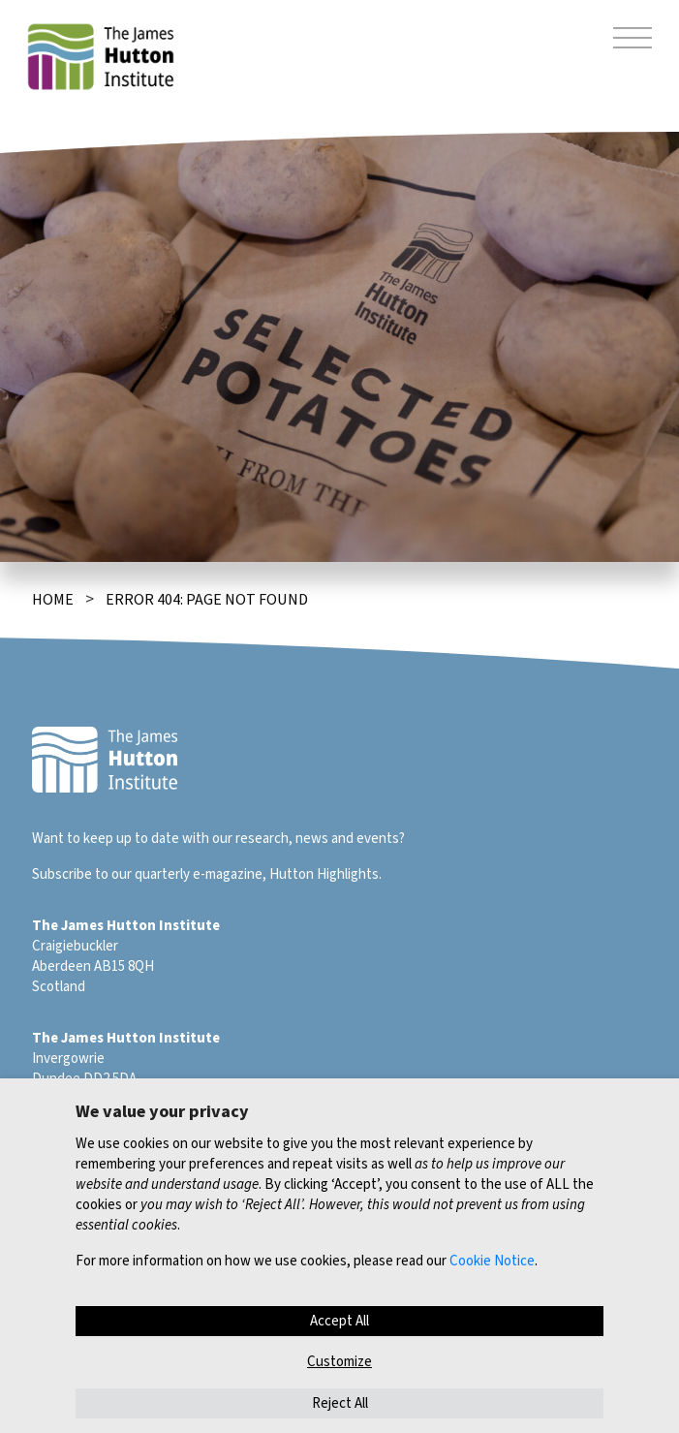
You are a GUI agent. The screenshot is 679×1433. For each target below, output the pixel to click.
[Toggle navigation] (633, 40)
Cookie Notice (492, 1261)
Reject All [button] (340, 1403)
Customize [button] (339, 1362)
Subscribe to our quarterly (111, 874)
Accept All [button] (339, 1321)
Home (53, 599)
